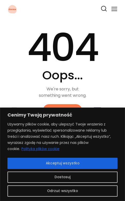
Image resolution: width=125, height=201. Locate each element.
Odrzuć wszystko (62, 191)
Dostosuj (62, 177)
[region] (62, 154)
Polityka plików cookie (40, 149)
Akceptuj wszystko (62, 163)
